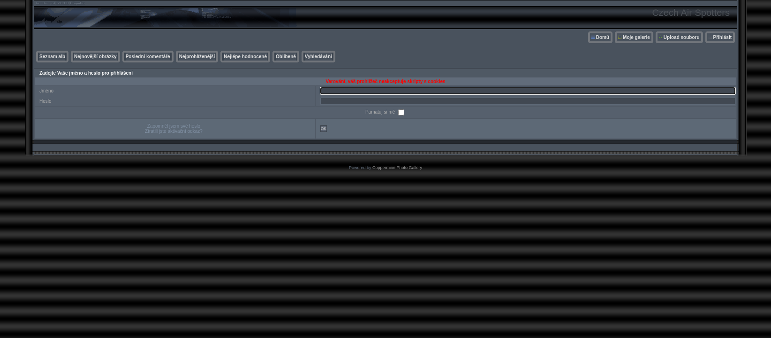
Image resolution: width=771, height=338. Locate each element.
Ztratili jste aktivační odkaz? (174, 131)
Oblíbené (286, 56)
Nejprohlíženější (197, 56)
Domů (602, 37)
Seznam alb (52, 56)
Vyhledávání (318, 56)
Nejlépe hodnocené (245, 56)
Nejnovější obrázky (95, 56)
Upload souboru (682, 37)
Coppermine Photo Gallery (397, 167)
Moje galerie (636, 37)
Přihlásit (722, 37)
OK (323, 128)
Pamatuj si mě (380, 112)
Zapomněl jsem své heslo (173, 126)
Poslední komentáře (148, 56)
